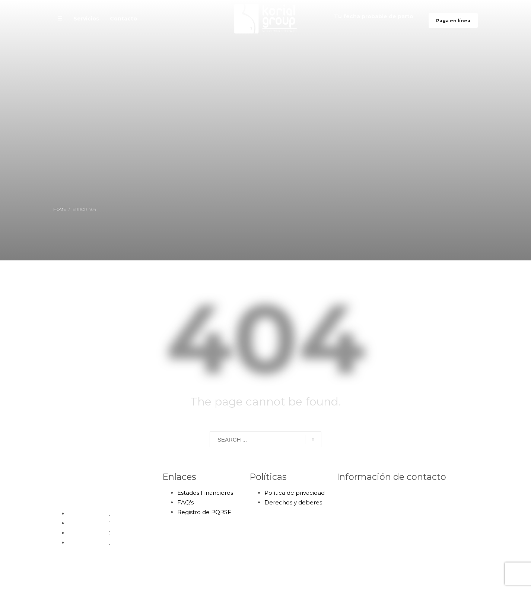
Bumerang (330, 578)
